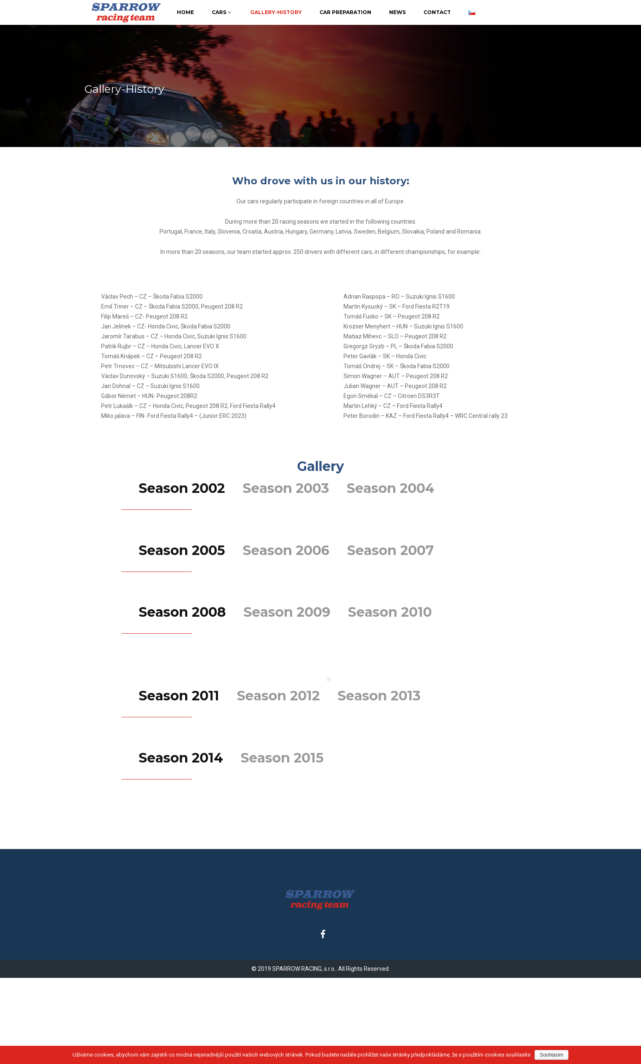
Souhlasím (552, 1055)
